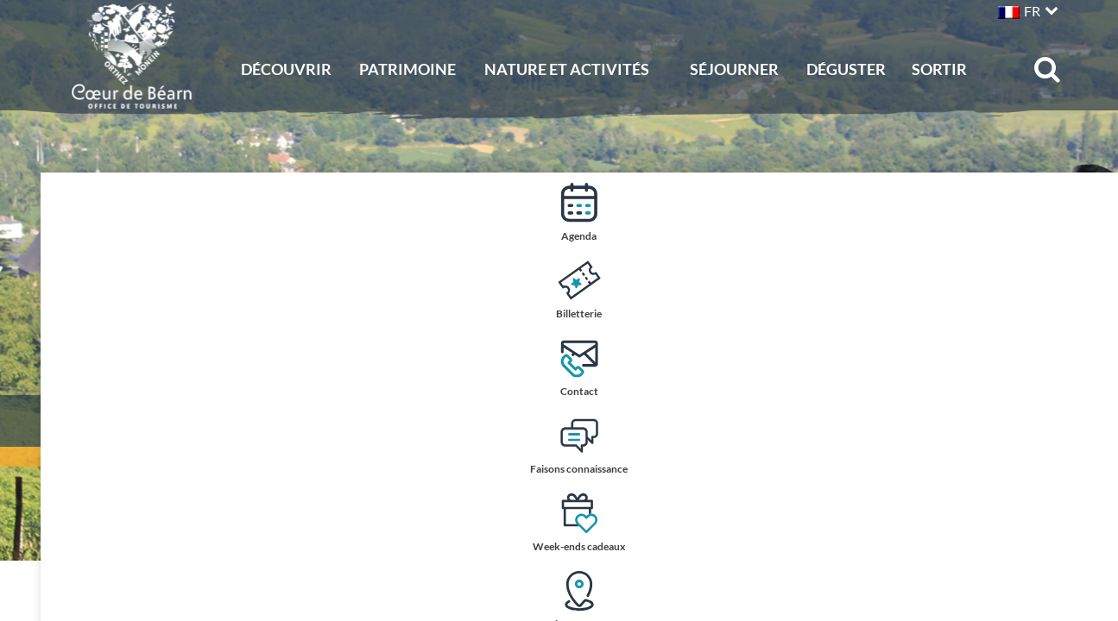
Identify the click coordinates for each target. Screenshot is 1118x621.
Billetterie (1086, 289)
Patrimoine (407, 69)
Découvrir (286, 69)
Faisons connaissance (1085, 446)
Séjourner (734, 69)
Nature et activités (566, 69)
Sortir (939, 69)
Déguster (846, 69)
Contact (1086, 367)
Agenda (1086, 211)
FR (1032, 11)
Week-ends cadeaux (1085, 524)
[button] (1026, 9)
